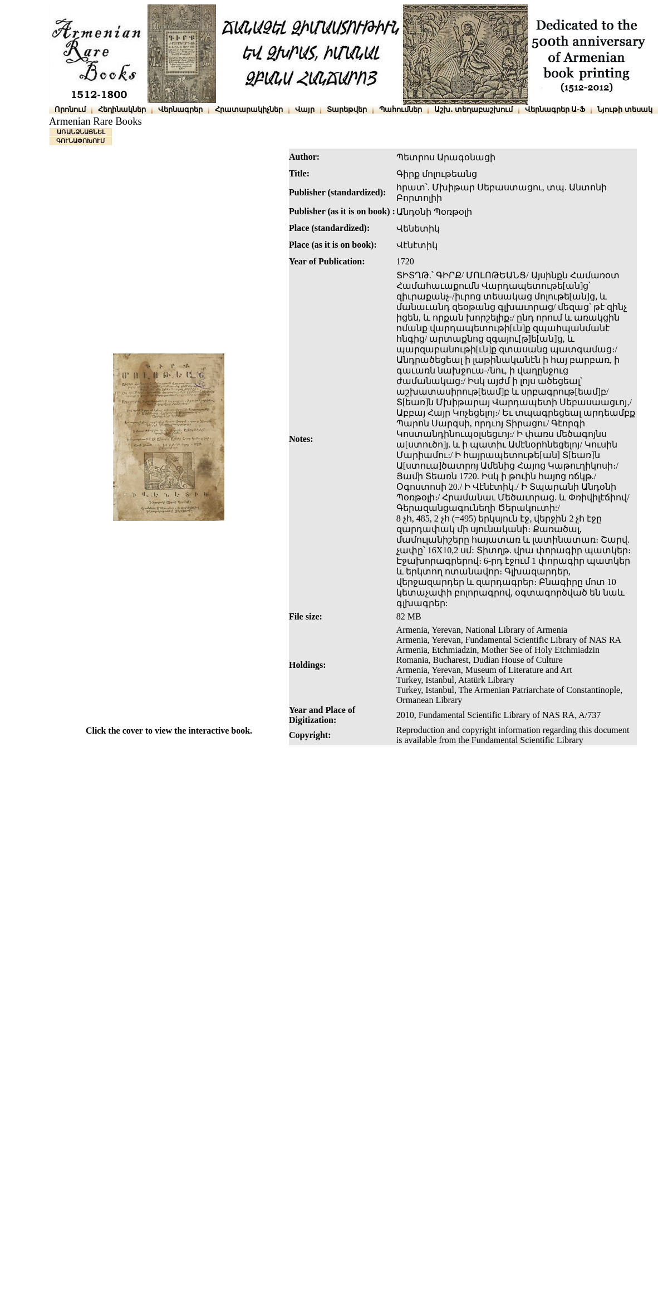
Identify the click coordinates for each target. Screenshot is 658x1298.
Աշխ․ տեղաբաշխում (473, 109)
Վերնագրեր (180, 109)
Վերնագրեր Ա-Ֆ (555, 109)
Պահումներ (400, 109)
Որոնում (70, 109)
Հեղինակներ (122, 109)
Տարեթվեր (347, 109)
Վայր (305, 109)
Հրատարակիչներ (249, 109)
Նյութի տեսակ (624, 109)
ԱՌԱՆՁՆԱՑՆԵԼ (81, 132)
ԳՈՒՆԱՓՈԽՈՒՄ (80, 140)
